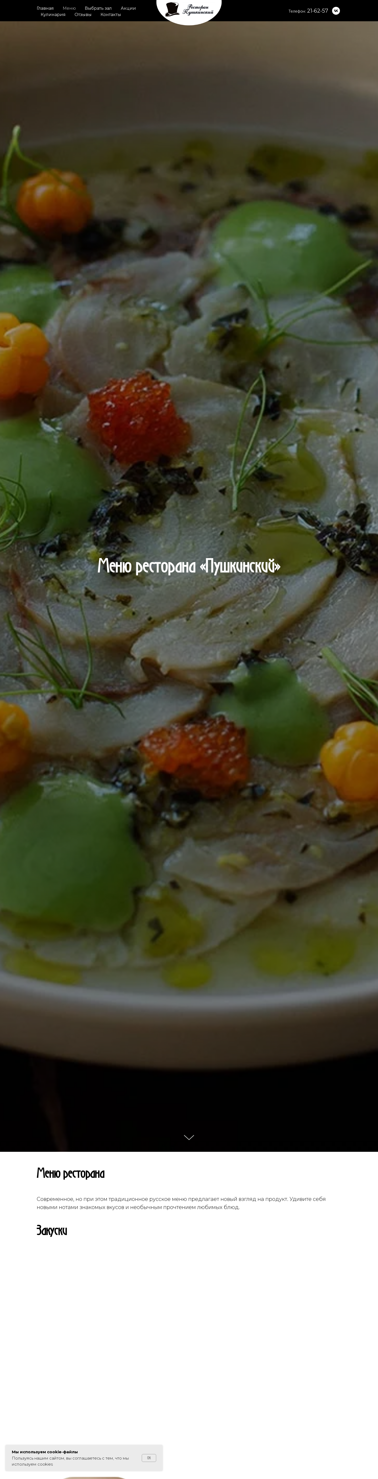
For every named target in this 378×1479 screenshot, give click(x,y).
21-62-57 (317, 11)
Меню (69, 8)
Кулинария (53, 14)
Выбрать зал (98, 8)
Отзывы (83, 14)
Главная (45, 8)
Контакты (111, 14)
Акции (128, 8)
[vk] (336, 11)
